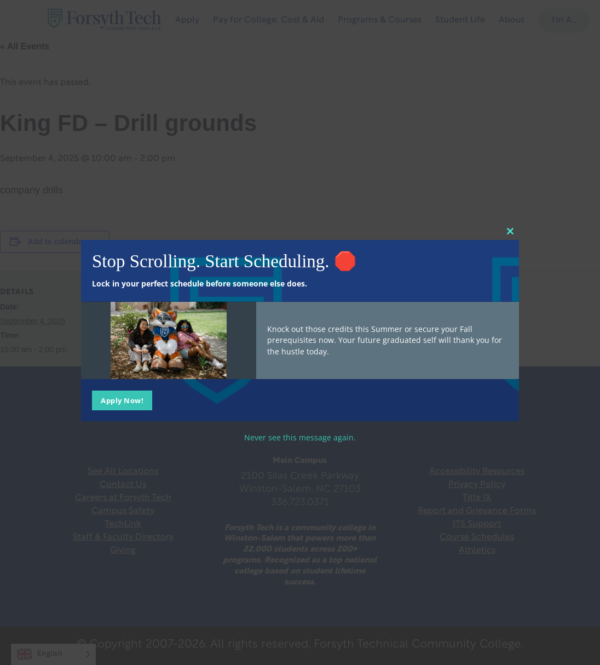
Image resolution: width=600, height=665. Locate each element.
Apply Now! (122, 400)
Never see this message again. (300, 437)
